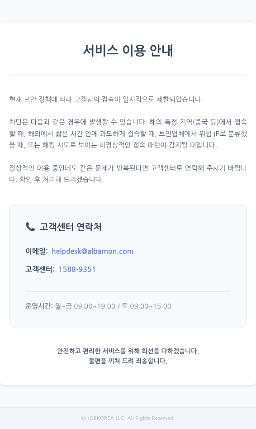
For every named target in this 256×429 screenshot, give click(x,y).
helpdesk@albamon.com (92, 251)
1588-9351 (77, 269)
